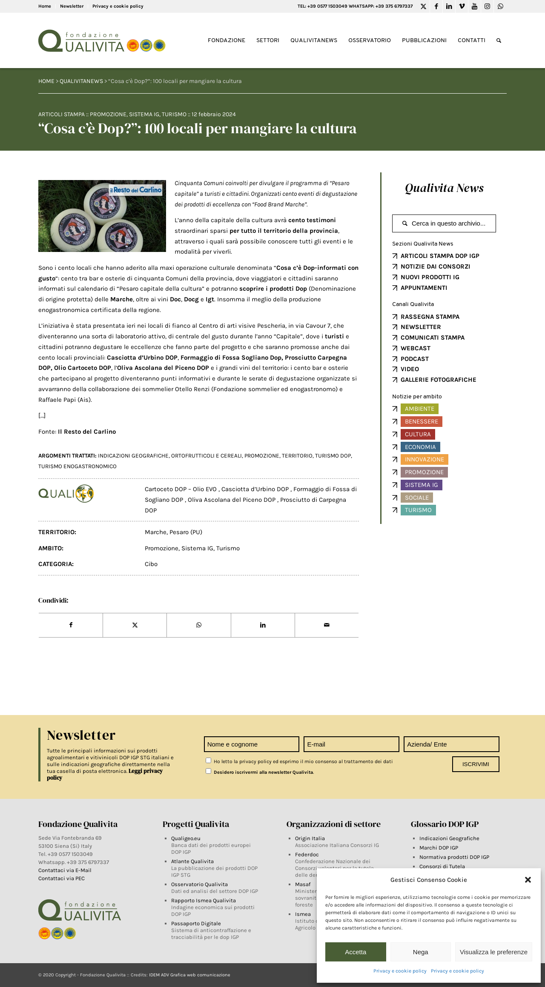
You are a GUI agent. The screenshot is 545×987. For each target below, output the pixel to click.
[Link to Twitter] (423, 6)
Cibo (151, 564)
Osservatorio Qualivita (199, 884)
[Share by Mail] (327, 625)
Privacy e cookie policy (400, 971)
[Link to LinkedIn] (449, 6)
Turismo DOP (333, 455)
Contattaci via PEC (61, 878)
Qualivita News (444, 188)
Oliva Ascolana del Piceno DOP (232, 500)
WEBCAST (415, 348)
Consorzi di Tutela (442, 866)
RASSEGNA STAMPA (430, 316)
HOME (46, 81)
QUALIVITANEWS (81, 81)
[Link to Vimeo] (462, 6)
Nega (420, 952)
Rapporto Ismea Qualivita (203, 900)
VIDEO (410, 369)
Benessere (421, 421)
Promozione (108, 114)
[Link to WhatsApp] (500, 6)
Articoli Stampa (61, 114)
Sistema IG (144, 114)
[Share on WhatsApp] (198, 625)
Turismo (174, 114)
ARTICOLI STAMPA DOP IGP (440, 256)
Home (44, 6)
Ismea (303, 914)
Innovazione (424, 459)
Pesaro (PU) (185, 532)
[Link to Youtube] (474, 6)
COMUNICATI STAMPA (433, 337)
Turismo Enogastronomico (77, 466)
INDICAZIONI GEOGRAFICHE (133, 455)
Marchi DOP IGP (438, 847)
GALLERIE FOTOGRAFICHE (438, 379)
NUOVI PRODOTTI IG (430, 277)
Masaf (302, 884)
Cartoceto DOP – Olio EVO (181, 489)
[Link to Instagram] (487, 6)
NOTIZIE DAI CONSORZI (435, 266)
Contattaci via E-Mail (65, 870)
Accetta (355, 952)
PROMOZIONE (261, 455)
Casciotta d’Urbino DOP (255, 489)
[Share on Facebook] (71, 625)
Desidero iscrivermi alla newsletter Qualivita (259, 772)
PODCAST (415, 359)
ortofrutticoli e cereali (206, 455)
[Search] (499, 40)
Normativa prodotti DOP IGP (454, 857)
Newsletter (71, 6)
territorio (297, 455)
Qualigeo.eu (186, 838)
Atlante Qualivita (192, 861)
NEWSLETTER (421, 327)
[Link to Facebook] (436, 6)
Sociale (417, 497)
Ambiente (419, 408)
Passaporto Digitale (196, 923)
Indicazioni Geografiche (449, 838)
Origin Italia (310, 838)
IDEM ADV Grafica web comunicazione (189, 975)
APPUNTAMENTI (424, 288)
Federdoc (307, 854)
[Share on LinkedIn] (263, 625)
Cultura (418, 434)
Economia (420, 447)
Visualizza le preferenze (494, 952)
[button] (528, 879)
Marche (155, 532)
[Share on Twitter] (134, 625)
